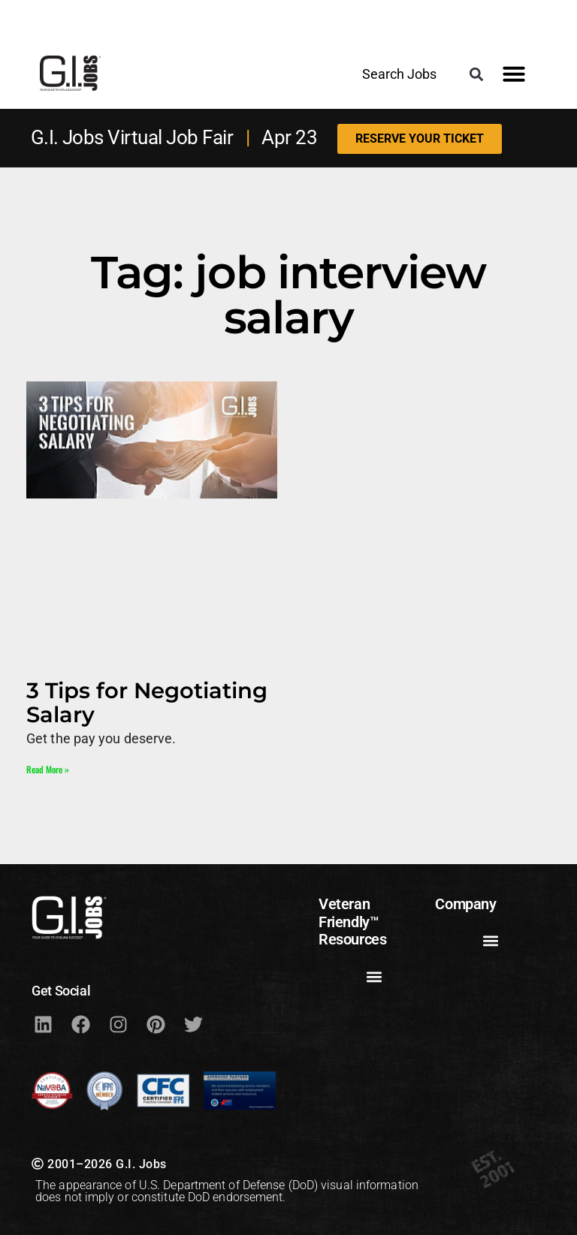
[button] (476, 74)
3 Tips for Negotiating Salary (146, 702)
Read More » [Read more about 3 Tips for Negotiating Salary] (47, 769)
